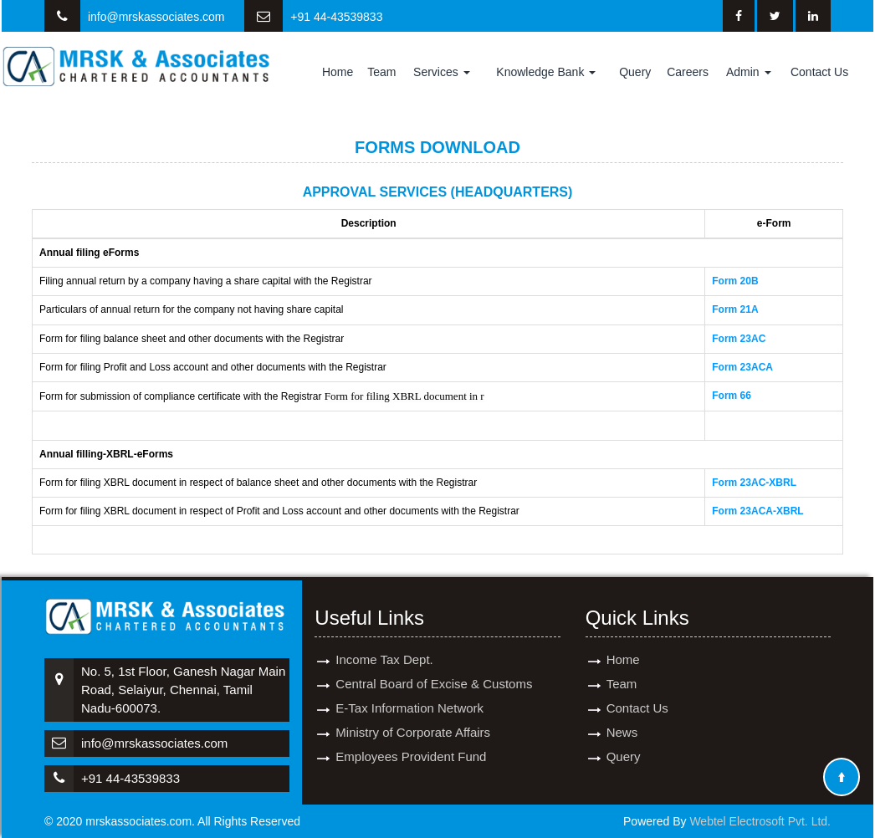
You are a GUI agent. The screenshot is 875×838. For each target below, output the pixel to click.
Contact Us (819, 72)
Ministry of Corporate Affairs (412, 712)
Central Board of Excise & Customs (433, 664)
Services (441, 72)
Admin (748, 72)
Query (635, 72)
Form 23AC (738, 339)
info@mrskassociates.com (156, 16)
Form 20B (735, 281)
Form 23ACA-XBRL (757, 511)
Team (381, 72)
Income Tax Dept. (383, 639)
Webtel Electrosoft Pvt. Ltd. (760, 821)
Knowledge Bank (546, 72)
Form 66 (731, 395)
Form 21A (735, 309)
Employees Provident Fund (410, 736)
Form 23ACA (742, 367)
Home (337, 72)
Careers (688, 72)
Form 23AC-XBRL (754, 482)
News (622, 712)
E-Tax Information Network (409, 688)
